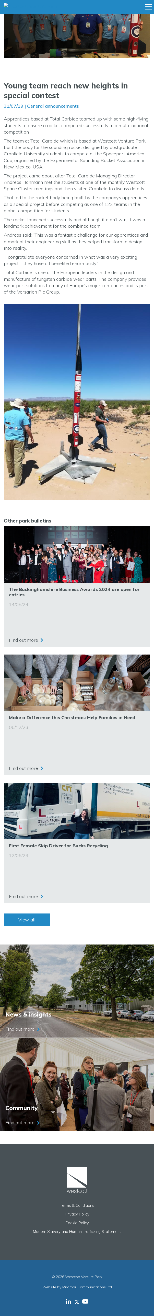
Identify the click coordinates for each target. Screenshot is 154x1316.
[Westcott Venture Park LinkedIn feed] (68, 1301)
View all (26, 920)
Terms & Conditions (77, 1205)
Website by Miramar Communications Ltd (77, 1287)
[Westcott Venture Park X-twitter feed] (78, 1301)
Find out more (23, 640)
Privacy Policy (77, 1214)
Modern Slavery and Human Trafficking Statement (77, 1231)
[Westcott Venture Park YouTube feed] (85, 1301)
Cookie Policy (77, 1222)
